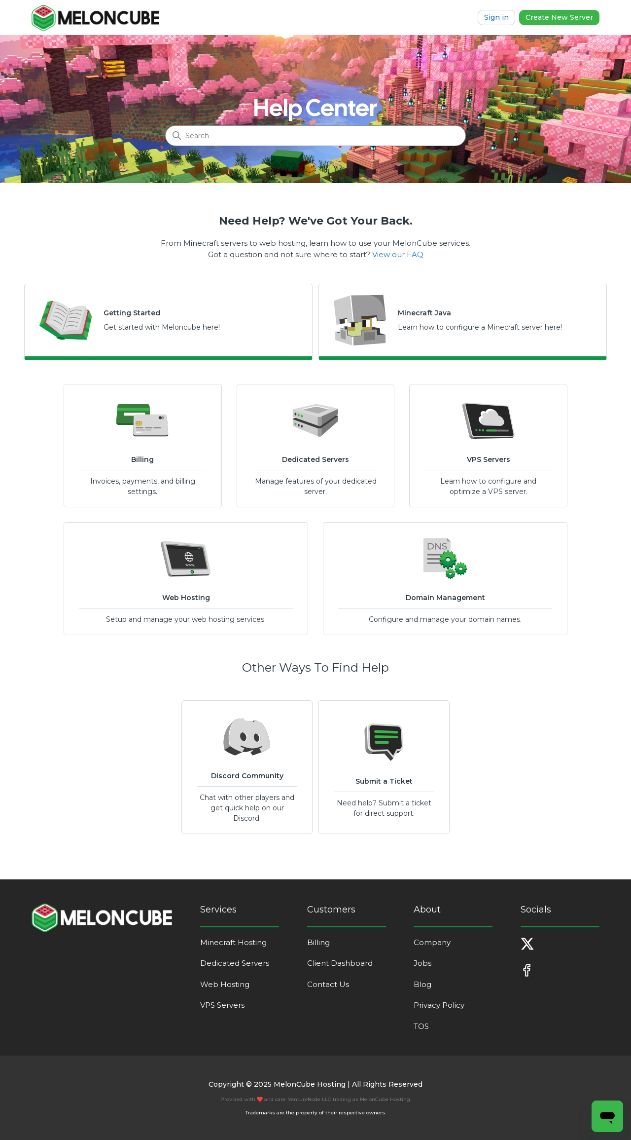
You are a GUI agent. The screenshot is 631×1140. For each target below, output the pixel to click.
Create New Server (559, 17)
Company (432, 942)
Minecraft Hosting (233, 942)
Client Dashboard (340, 963)
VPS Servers (222, 1005)
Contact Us (328, 984)
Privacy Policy (439, 1005)
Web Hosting (224, 984)
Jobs (422, 963)
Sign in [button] (496, 17)
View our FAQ (397, 254)
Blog (422, 984)
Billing (318, 942)
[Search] (315, 136)
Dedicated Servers (234, 963)
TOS (421, 1026)
